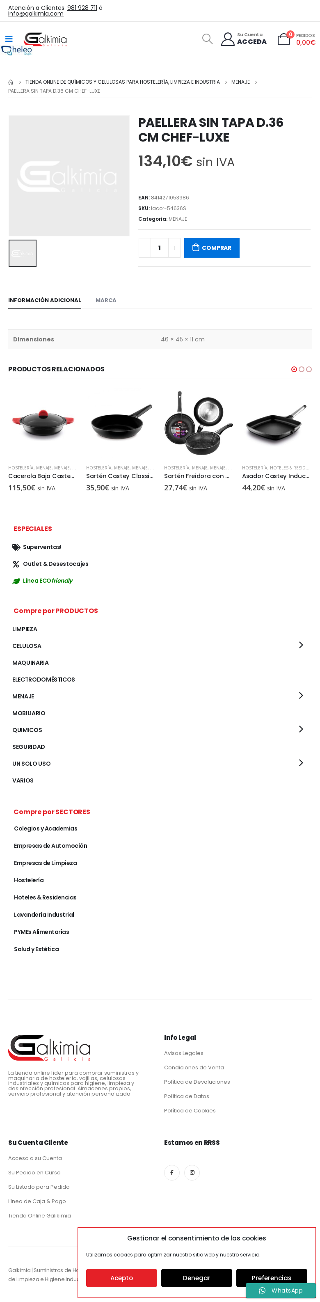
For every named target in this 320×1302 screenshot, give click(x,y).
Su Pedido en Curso (34, 1172)
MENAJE (178, 218)
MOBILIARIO (29, 713)
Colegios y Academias (45, 828)
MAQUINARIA (30, 663)
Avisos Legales (183, 1053)
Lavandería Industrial (44, 915)
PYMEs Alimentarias (41, 932)
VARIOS (23, 780)
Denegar (196, 1278)
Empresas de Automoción (50, 846)
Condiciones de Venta (194, 1067)
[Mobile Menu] (9, 39)
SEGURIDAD (28, 747)
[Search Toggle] (207, 39)
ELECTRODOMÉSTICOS (43, 679)
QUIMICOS (27, 730)
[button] (294, 369)
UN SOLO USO (31, 764)
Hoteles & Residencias (45, 897)
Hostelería (21, 468)
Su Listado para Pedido (39, 1187)
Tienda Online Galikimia (39, 1216)
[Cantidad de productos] (160, 248)
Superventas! (37, 547)
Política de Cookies (190, 1110)
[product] (43, 423)
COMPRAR (216, 248)
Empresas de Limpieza (45, 863)
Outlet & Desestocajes (50, 564)
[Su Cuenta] (243, 39)
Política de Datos (186, 1096)
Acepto (121, 1278)
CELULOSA (26, 646)
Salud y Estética (36, 949)
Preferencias (272, 1278)
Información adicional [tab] (44, 300)
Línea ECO (42, 581)
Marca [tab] (106, 300)
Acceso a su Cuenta (35, 1158)
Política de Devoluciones (197, 1082)
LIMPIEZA (24, 629)
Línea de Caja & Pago (37, 1201)
